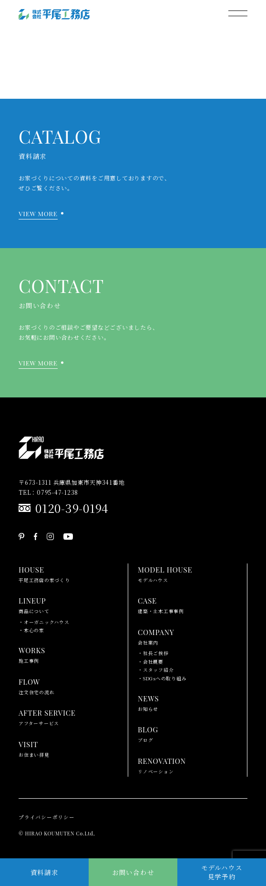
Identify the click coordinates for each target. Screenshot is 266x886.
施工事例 (32, 654)
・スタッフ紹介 (156, 670)
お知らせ (148, 702)
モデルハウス (165, 573)
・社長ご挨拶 (153, 653)
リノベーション (162, 765)
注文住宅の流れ (36, 686)
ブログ (148, 733)
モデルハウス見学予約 (222, 872)
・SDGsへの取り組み (162, 678)
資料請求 (45, 872)
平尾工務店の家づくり (44, 573)
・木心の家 (31, 630)
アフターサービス (47, 717)
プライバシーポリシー (47, 817)
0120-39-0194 (72, 508)
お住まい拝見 (34, 748)
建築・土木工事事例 (161, 604)
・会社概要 (151, 661)
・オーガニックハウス (44, 622)
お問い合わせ (133, 872)
